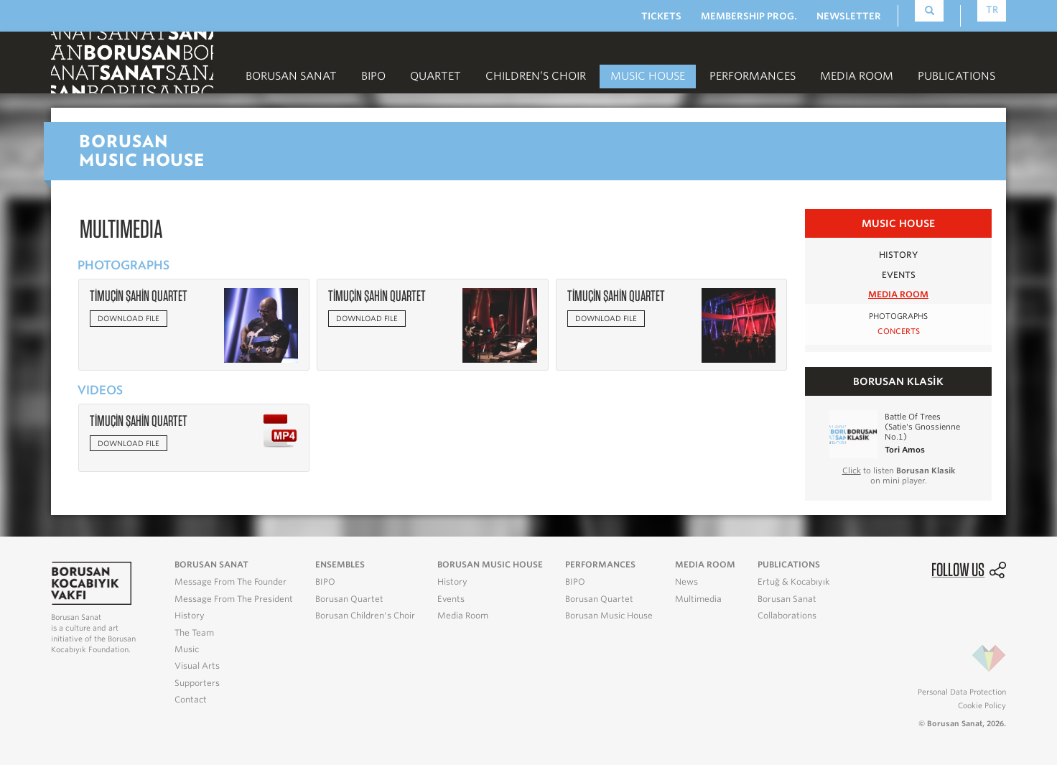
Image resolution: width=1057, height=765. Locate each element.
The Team (194, 633)
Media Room (462, 616)
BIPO (373, 76)
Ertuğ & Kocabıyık (793, 582)
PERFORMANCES (752, 76)
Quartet (435, 76)
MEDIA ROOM (856, 76)
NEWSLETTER (848, 16)
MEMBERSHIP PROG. (749, 16)
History (189, 616)
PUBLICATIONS (956, 76)
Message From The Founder (230, 582)
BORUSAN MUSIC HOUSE (490, 565)
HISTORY (898, 254)
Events (451, 599)
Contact (190, 700)
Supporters (197, 683)
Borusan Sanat (291, 76)
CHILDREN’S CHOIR (535, 76)
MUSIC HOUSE (647, 76)
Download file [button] (128, 318)
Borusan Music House (609, 616)
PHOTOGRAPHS (898, 316)
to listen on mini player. (898, 475)
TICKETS (661, 16)
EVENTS (899, 274)
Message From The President (233, 599)
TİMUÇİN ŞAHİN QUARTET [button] (138, 296)
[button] (261, 324)
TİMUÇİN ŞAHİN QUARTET (138, 421)
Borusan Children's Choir (365, 616)
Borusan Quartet (349, 599)
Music (186, 649)
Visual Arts (197, 666)
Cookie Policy (982, 705)
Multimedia (698, 599)
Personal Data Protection (962, 691)
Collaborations (787, 616)
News (686, 582)
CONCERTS (898, 331)
